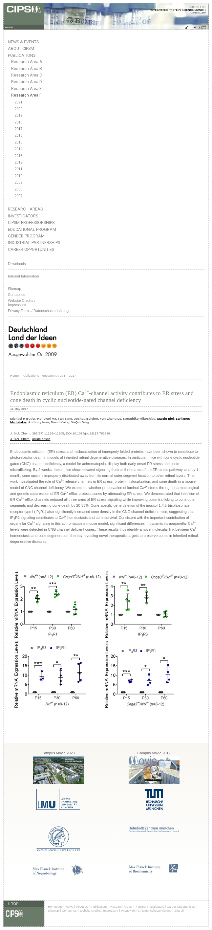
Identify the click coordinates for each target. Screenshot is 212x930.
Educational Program (32, 229)
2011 (18, 169)
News (69, 906)
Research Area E (26, 88)
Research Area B (26, 68)
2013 (18, 156)
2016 (18, 135)
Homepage (55, 906)
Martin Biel (165, 418)
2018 (18, 122)
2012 (18, 162)
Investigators (23, 215)
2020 (18, 109)
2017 (18, 129)
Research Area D (26, 81)
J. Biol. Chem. (20, 439)
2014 (18, 149)
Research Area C (26, 75)
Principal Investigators (149, 906)
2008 (18, 189)
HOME (9, 27)
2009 (18, 182)
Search (179, 910)
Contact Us (69, 910)
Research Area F (26, 95)
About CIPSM (21, 48)
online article (41, 439)
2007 (18, 196)
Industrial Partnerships (34, 242)
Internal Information (23, 276)
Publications (21, 55)
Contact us (16, 295)
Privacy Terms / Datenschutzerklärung (38, 311)
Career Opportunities (31, 249)
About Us (82, 906)
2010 (18, 176)
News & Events (23, 41)
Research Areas (25, 209)
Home (14, 375)
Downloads (17, 264)
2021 (18, 102)
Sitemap (14, 289)
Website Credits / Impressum (99, 910)
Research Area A (26, 61)
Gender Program (26, 235)
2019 (18, 115)
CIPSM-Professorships (31, 222)
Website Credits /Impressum (21, 303)
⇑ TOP (12, 904)
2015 (18, 142)
